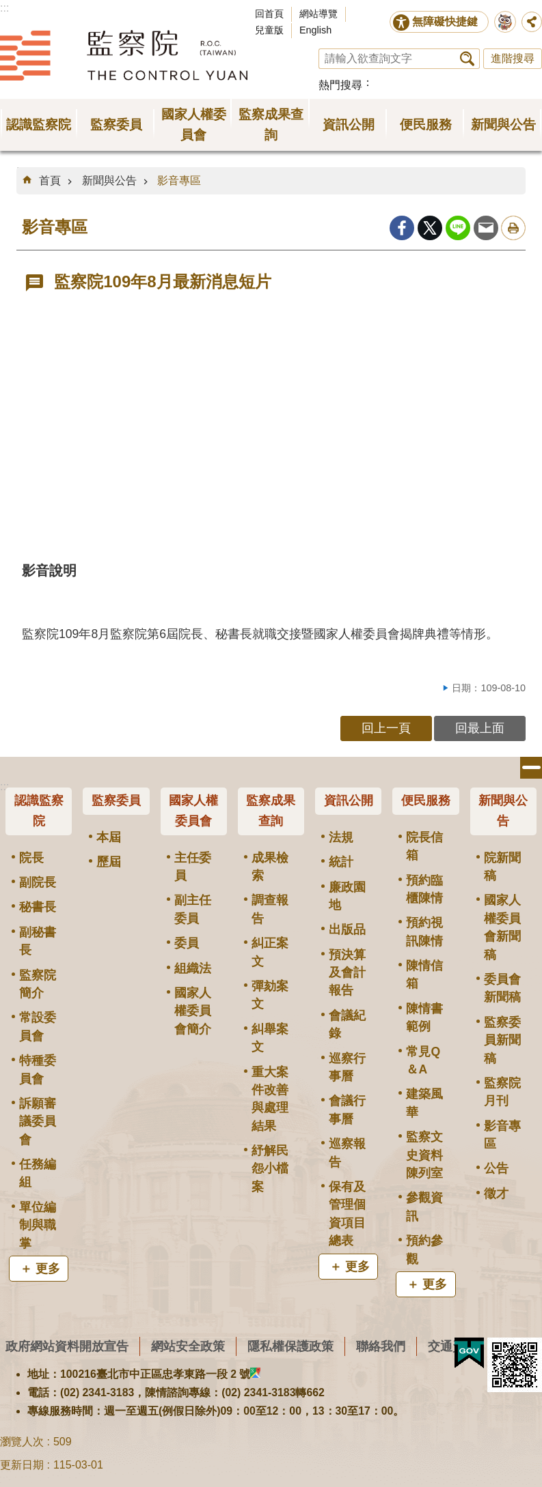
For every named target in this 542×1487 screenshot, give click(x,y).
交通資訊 (452, 1346)
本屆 (108, 837)
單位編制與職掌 (37, 1225)
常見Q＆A (423, 1060)
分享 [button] (531, 22)
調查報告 (270, 909)
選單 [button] (531, 768)
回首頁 (269, 13)
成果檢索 (270, 866)
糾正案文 (270, 952)
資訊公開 (348, 800)
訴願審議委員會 (37, 1121)
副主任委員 (192, 909)
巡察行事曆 (347, 1067)
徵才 (496, 1193)
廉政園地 (347, 896)
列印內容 (513, 228)
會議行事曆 (347, 1109)
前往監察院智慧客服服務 (505, 22)
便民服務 (425, 800)
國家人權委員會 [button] (193, 124)
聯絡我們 (380, 1346)
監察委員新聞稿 (502, 1040)
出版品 (347, 929)
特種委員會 (37, 1069)
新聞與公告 (109, 180)
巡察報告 (347, 1152)
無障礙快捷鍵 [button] (445, 21)
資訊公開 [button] (349, 124)
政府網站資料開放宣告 (66, 1346)
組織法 (192, 968)
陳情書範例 (424, 1017)
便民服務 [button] (426, 124)
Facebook (402, 228)
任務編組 (37, 1173)
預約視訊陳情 (424, 931)
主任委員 (192, 866)
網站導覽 (318, 13)
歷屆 (108, 862)
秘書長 (37, 907)
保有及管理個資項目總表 (347, 1213)
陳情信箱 (424, 974)
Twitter (430, 228)
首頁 (50, 180)
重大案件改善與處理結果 (270, 1099)
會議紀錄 (347, 1024)
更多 (48, 1268)
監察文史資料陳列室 (424, 1155)
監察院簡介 (37, 984)
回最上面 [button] (479, 728)
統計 (341, 862)
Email (486, 228)
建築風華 (424, 1102)
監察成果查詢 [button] (271, 124)
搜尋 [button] (467, 58)
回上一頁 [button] (386, 728)
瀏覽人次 (22, 1441)
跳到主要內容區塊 (7, 7)
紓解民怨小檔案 (270, 1169)
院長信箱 (424, 846)
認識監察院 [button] (38, 124)
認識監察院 (39, 811)
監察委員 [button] (116, 124)
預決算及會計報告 (347, 973)
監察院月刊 (502, 1092)
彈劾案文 (270, 995)
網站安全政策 (188, 1346)
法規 (341, 837)
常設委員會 (37, 1026)
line (458, 228)
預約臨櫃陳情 (424, 889)
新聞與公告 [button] (503, 124)
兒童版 (269, 30)
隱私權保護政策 (290, 1346)
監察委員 (116, 800)
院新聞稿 (502, 866)
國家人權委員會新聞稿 (502, 927)
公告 (496, 1168)
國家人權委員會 (193, 811)
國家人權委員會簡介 (192, 1011)
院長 (31, 858)
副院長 (37, 882)
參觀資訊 (424, 1206)
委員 (186, 943)
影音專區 (179, 180)
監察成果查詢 (270, 811)
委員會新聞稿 (502, 988)
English (315, 30)
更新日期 (22, 1465)
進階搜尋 (512, 58)
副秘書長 (37, 941)
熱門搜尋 (340, 85)
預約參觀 (424, 1249)
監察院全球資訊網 (123, 55)
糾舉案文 (270, 1038)
